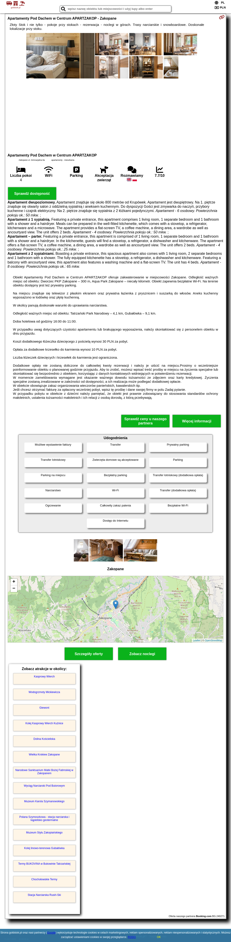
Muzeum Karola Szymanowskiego (44, 801)
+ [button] (13, 582)
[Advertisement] (116, 115)
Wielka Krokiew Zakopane (44, 754)
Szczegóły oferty (89, 654)
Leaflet (196, 640)
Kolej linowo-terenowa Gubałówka (44, 848)
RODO (132, 937)
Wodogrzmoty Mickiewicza (44, 692)
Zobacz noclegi (142, 654)
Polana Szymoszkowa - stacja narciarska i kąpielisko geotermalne (44, 818)
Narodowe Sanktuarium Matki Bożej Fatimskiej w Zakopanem (44, 772)
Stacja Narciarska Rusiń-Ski (44, 895)
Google (51, 932)
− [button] (13, 588)
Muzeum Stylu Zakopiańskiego (44, 832)
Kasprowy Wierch (44, 676)
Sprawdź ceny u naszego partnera (145, 421)
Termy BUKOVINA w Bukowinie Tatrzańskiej (44, 863)
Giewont (44, 707)
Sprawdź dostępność (32, 193)
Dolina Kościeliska (44, 738)
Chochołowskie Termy (44, 879)
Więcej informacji (196, 421)
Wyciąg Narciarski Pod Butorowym (44, 785)
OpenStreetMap (213, 640)
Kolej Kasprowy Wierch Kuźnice (44, 723)
